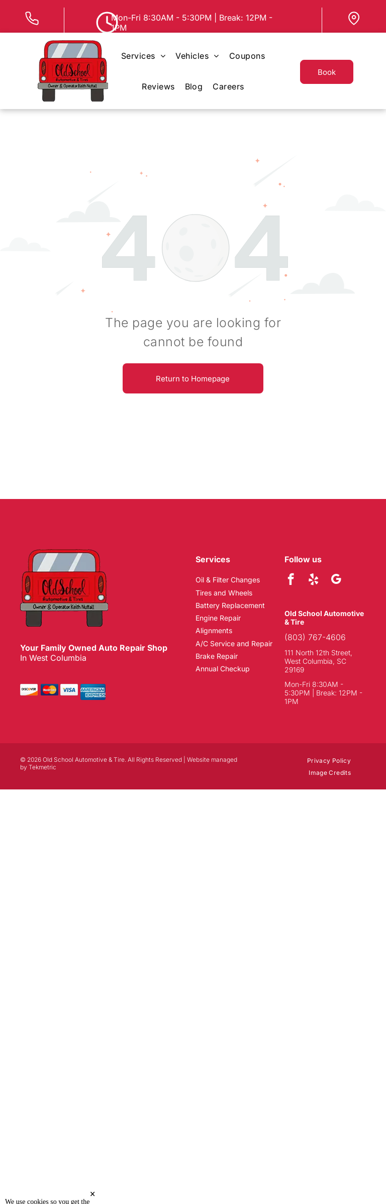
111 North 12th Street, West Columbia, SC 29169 (318, 661)
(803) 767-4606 (315, 637)
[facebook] (291, 580)
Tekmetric (42, 767)
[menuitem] (143, 55)
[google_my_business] (336, 580)
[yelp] (313, 580)
